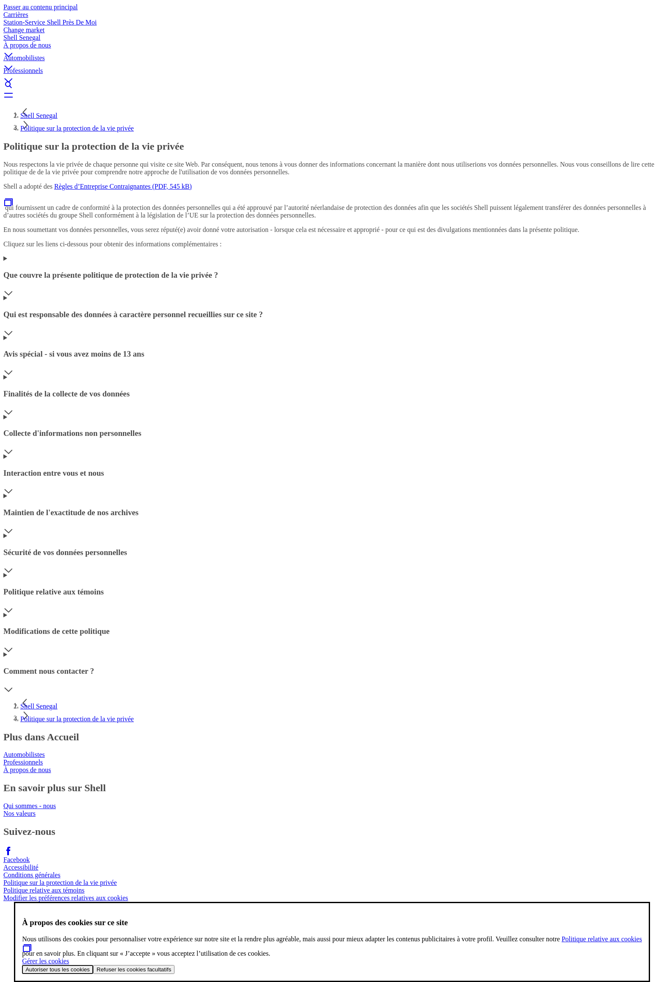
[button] (332, 48)
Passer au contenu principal (40, 7)
